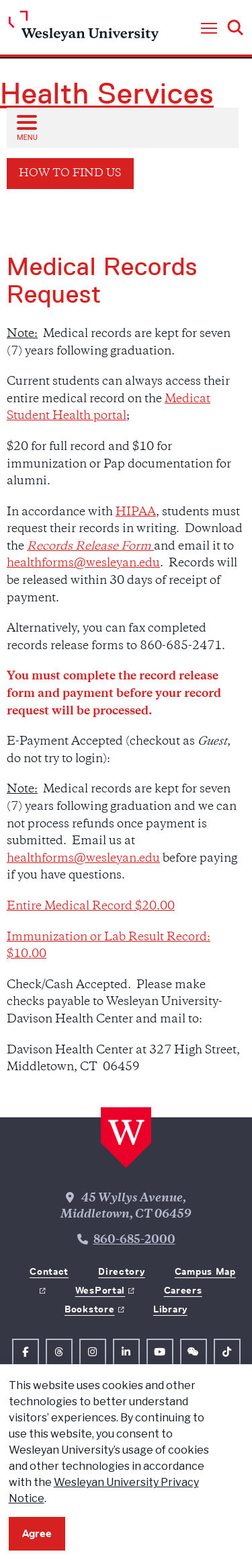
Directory (121, 1271)
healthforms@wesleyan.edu (83, 563)
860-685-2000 (134, 1240)
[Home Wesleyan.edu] (84, 29)
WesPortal (100, 1290)
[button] (209, 29)
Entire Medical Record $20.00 (91, 906)
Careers (183, 1290)
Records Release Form (90, 547)
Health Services (107, 93)
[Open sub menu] (26, 127)
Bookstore (89, 1309)
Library (170, 1309)
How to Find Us (70, 174)
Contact (49, 1271)
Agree (37, 1533)
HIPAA (136, 512)
